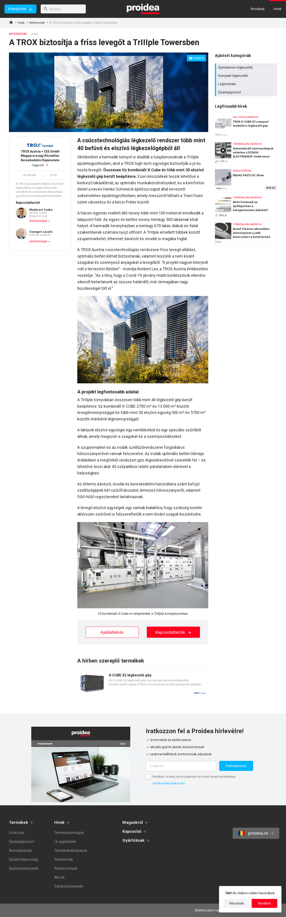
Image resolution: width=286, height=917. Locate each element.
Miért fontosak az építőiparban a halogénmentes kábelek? (246, 205)
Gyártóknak (133, 840)
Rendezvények (66, 868)
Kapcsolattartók (173, 632)
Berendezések (20, 850)
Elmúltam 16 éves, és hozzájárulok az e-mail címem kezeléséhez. (194, 776)
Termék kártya (143, 683)
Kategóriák (17, 9)
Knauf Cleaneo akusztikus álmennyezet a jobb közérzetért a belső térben (246, 232)
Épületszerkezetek (24, 868)
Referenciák (37, 22)
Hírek (21, 22)
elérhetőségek (38, 220)
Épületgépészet (246, 92)
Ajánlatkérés (112, 632)
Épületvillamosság (23, 859)
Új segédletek (65, 841)
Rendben (264, 903)
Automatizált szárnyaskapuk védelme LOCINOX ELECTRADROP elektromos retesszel (246, 151)
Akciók (59, 877)
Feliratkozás (236, 766)
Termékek (18, 822)
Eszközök (17, 833)
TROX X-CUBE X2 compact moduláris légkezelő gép (246, 124)
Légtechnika (246, 84)
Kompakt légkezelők (246, 76)
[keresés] (64, 8)
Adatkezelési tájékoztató (169, 783)
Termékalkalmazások (70, 850)
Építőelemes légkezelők (246, 67)
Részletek (236, 903)
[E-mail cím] (181, 766)
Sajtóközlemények (68, 886)
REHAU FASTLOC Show (246, 178)
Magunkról (132, 822)
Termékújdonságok (69, 833)
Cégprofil (40, 158)
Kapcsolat (131, 831)
